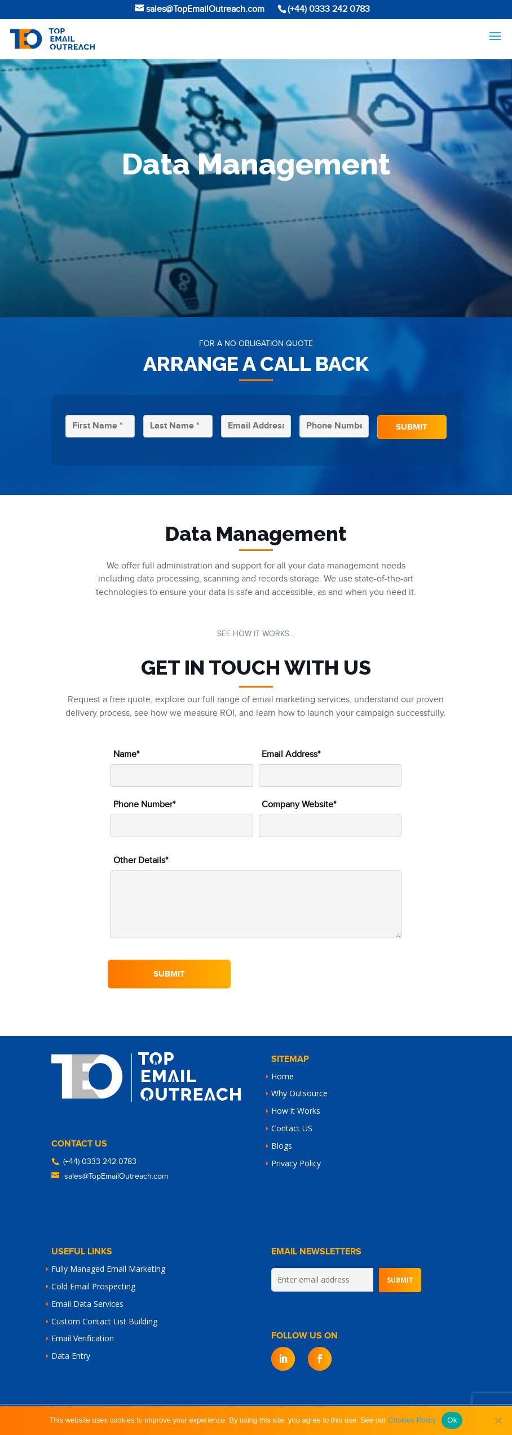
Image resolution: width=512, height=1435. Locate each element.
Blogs (281, 1145)
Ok (452, 1420)
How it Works (295, 1110)
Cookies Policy (412, 1420)
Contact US (291, 1128)
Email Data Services (87, 1303)
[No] (498, 1420)
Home (282, 1076)
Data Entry (70, 1355)
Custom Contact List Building (104, 1321)
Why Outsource (299, 1093)
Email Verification (82, 1338)
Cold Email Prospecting (93, 1286)
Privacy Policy (296, 1163)
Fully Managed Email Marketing (108, 1268)
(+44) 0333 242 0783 (99, 1161)
